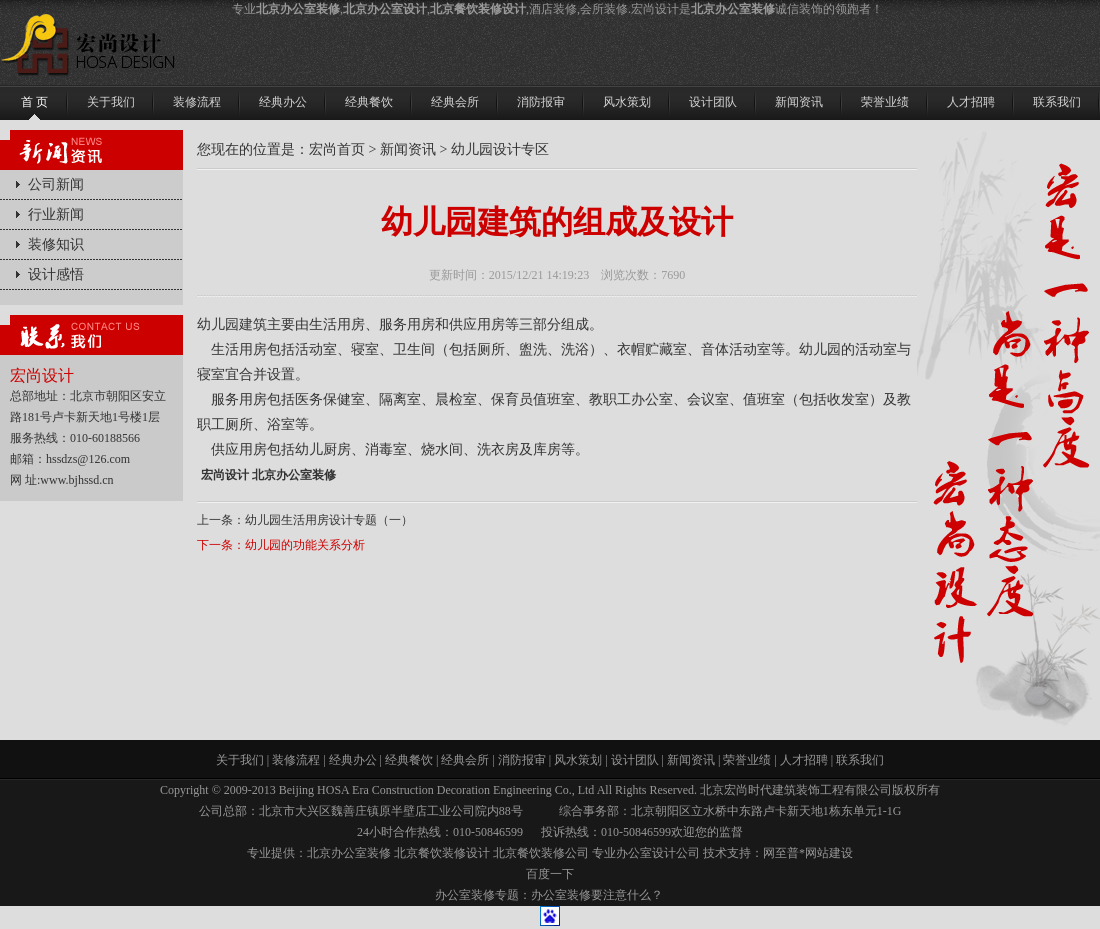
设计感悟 (56, 274)
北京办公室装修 (294, 475)
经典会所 (465, 760)
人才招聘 (804, 760)
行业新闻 (56, 214)
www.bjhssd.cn (76, 480)
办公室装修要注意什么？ (597, 895)
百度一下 (550, 874)
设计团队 (635, 760)
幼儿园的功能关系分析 (305, 545)
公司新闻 (56, 184)
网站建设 (829, 853)
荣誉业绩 (747, 760)
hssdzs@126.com (88, 459)
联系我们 (860, 760)
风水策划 (578, 760)
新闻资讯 (408, 149)
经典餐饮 (409, 760)
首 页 (34, 102)
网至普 (781, 853)
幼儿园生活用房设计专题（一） (329, 520)
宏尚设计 (225, 475)
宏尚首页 (337, 149)
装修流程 (296, 760)
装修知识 (56, 244)
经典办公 (353, 760)
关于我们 (240, 760)
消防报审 (522, 760)
